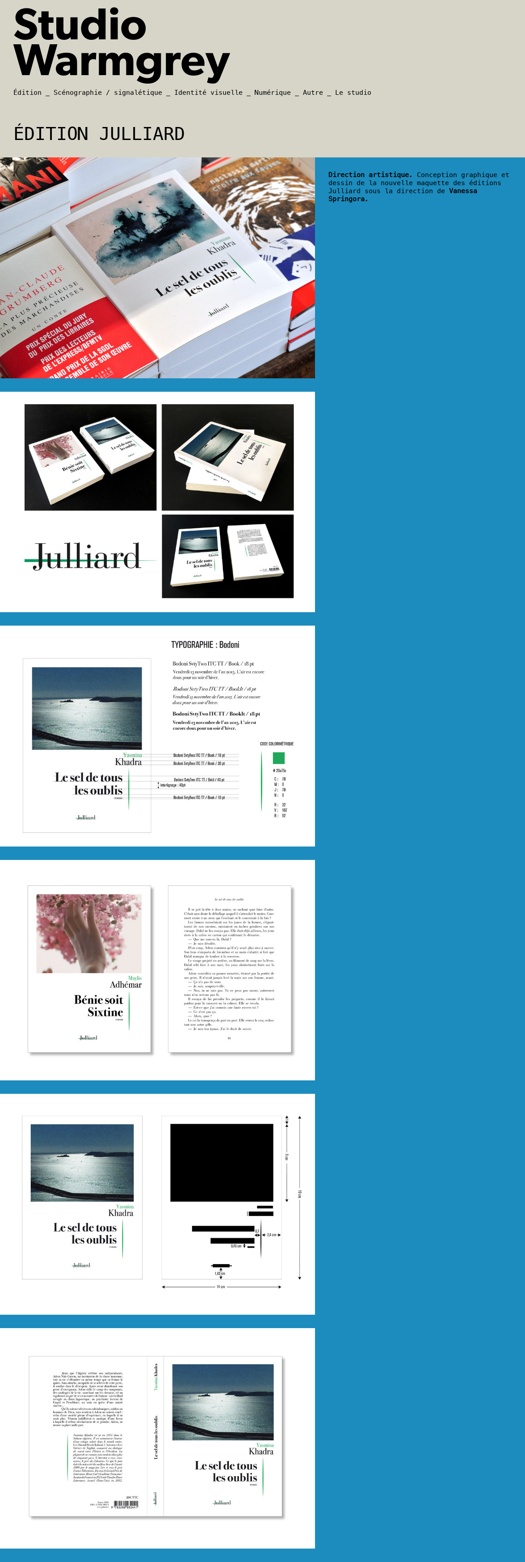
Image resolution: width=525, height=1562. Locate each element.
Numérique (273, 93)
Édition (27, 93)
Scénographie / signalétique (108, 93)
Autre (313, 93)
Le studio (353, 93)
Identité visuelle (208, 93)
